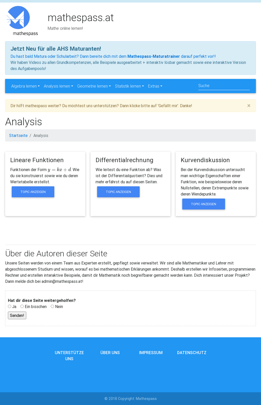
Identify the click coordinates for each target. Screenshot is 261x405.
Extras (153, 86)
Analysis (40, 135)
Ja (14, 306)
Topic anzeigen (33, 192)
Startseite (18, 135)
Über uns (110, 352)
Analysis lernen (57, 86)
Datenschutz (191, 352)
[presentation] (59, 169)
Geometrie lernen (92, 86)
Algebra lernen (24, 86)
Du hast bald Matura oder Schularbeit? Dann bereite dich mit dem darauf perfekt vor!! (113, 56)
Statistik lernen (128, 86)
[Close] (249, 106)
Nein (59, 306)
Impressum (151, 352)
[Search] (224, 85)
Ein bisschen (36, 306)
